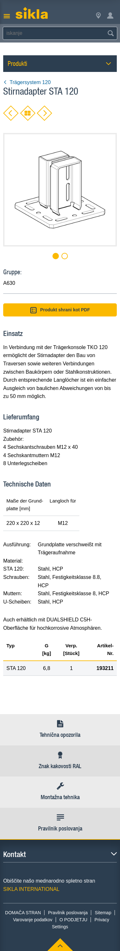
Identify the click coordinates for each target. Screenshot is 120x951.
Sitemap (103, 912)
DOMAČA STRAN (23, 912)
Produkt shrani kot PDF (60, 310)
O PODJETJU (73, 919)
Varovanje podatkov (32, 919)
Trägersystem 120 (27, 82)
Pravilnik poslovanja (68, 912)
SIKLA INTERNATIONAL (31, 889)
